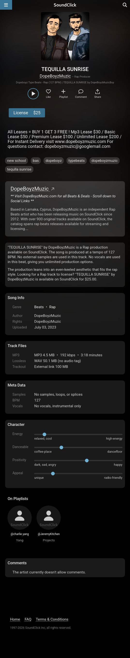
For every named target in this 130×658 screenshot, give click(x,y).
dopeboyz (54, 160)
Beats (39, 307)
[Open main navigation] (6, 5)
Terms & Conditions (52, 619)
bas (36, 160)
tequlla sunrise (19, 169)
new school (16, 160)
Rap (52, 307)
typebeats (77, 160)
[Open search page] (125, 5)
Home (15, 619)
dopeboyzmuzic (105, 160)
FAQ (28, 619)
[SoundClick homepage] (65, 5)
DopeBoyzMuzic (55, 76)
